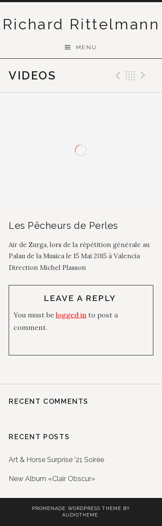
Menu (86, 47)
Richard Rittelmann (81, 24)
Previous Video (117, 75)
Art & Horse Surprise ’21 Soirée (56, 460)
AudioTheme (80, 515)
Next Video (144, 75)
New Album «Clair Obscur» (52, 479)
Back (130, 75)
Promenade (49, 508)
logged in (71, 315)
